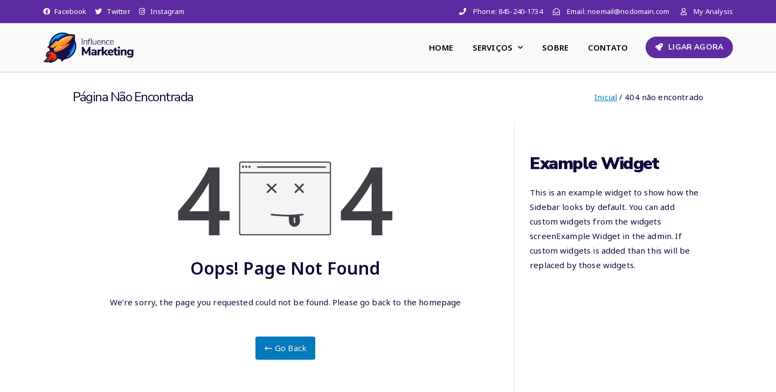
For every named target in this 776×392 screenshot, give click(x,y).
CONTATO (608, 47)
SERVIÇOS (498, 47)
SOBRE (555, 47)
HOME (441, 47)
